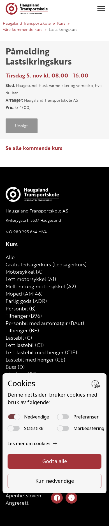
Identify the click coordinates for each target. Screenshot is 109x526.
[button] (101, 9)
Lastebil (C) (19, 337)
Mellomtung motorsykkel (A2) (41, 286)
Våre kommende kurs (22, 29)
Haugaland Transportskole (27, 23)
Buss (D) (15, 367)
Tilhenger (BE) (22, 330)
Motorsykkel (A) (24, 271)
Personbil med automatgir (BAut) (45, 323)
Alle (10, 257)
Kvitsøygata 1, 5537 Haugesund (33, 220)
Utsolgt (21, 126)
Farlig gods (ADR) (26, 301)
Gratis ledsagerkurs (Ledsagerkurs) (46, 264)
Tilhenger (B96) (24, 315)
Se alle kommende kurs (34, 148)
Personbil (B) (21, 308)
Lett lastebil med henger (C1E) (41, 352)
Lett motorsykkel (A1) (31, 279)
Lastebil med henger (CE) (35, 359)
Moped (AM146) (24, 293)
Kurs (61, 23)
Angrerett (17, 502)
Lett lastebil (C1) (25, 345)
